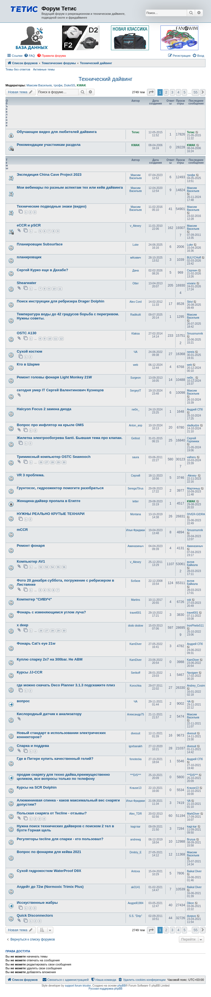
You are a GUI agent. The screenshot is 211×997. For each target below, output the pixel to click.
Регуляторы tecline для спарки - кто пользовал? (60, 839)
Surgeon (135, 377)
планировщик (29, 257)
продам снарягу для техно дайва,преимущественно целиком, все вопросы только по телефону (63, 776)
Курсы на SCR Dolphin (37, 787)
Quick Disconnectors (35, 915)
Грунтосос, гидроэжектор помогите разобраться (60, 488)
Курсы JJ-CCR (29, 672)
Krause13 (135, 787)
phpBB (122, 985)
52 (41, 567)
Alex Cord (135, 301)
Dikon (190, 903)
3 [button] (172, 92)
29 (58, 462)
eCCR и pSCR (29, 225)
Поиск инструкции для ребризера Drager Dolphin (60, 301)
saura (135, 457)
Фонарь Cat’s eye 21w (36, 643)
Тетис (136, 132)
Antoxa (135, 871)
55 (58, 567)
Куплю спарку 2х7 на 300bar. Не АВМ (49, 659)
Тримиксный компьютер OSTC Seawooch (53, 457)
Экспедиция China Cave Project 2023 (49, 174)
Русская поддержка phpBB (105, 988)
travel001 (135, 612)
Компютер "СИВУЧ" (34, 599)
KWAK (81, 85)
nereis (190, 351)
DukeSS (69, 85)
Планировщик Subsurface (40, 244)
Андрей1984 (135, 903)
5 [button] (184, 92)
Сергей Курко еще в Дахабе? (42, 270)
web (135, 364)
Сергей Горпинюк (193, 440)
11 (60, 288)
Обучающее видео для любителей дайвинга (57, 132)
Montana (135, 514)
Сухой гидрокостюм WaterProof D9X (49, 871)
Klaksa (135, 333)
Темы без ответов (17, 69)
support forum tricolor (78, 985)
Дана (135, 270)
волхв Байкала (192, 563)
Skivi (190, 301)
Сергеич (192, 270)
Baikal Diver (194, 871)
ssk (189, 599)
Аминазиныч (135, 546)
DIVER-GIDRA (196, 514)
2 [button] (166, 92)
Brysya (191, 839)
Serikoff (135, 672)
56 (64, 567)
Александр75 (135, 714)
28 (52, 462)
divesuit (135, 733)
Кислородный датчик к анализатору (49, 714)
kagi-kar (136, 826)
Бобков (135, 580)
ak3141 (135, 887)
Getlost (135, 438)
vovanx (191, 283)
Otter (135, 283)
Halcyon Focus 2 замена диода (44, 409)
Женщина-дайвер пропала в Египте (48, 501)
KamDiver (135, 643)
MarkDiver (193, 813)
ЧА (135, 351)
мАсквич (135, 257)
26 (41, 462)
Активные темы (44, 69)
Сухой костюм (29, 351)
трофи (57, 85)
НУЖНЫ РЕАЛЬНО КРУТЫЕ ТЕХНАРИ (50, 514)
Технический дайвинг (105, 79)
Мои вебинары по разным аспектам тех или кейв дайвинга (70, 187)
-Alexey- (192, 475)
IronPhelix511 (195, 625)
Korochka (135, 685)
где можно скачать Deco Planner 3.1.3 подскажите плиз (66, 685)
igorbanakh (135, 746)
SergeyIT (135, 390)
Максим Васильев (39, 85)
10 (54, 288)
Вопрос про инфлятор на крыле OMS (50, 425)
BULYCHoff (194, 257)
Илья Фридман (135, 530)
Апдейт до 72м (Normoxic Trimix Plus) (50, 887)
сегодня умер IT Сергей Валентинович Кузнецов (60, 390)
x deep (22, 625)
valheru (191, 457)
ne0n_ (191, 377)
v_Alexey (135, 225)
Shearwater (26, 283)
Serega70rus (135, 488)
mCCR (22, 530)
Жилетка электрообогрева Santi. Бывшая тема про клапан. (70, 438)
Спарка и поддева (33, 746)
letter (135, 501)
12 (61, 338)
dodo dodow (135, 625)
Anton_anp (135, 425)
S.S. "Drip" (135, 915)
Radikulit (135, 314)
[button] (151, 92)
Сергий (135, 475)
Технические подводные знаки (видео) (51, 206)
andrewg (135, 839)
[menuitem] (29, 55)
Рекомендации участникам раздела (48, 145)
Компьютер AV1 (31, 561)
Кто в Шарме (28, 364)
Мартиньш (193, 488)
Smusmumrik (195, 333)
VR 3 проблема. (31, 475)
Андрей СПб (195, 409)
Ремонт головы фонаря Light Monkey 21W (54, 377)
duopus (191, 915)
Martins (135, 599)
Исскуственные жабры (37, 902)
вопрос (23, 701)
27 (46, 462)
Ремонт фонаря (31, 545)
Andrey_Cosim (196, 685)
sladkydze (193, 425)
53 (46, 567)
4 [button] (178, 92)
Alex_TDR (135, 813)
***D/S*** (135, 775)
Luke (136, 244)
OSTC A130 (26, 333)
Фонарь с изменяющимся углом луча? (51, 612)
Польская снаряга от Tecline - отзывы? (52, 813)
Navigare (192, 672)
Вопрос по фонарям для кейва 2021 (49, 852)
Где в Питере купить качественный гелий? (55, 759)
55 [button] (195, 92)
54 (52, 567)
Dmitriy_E (135, 852)
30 (64, 462)
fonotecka (135, 759)
